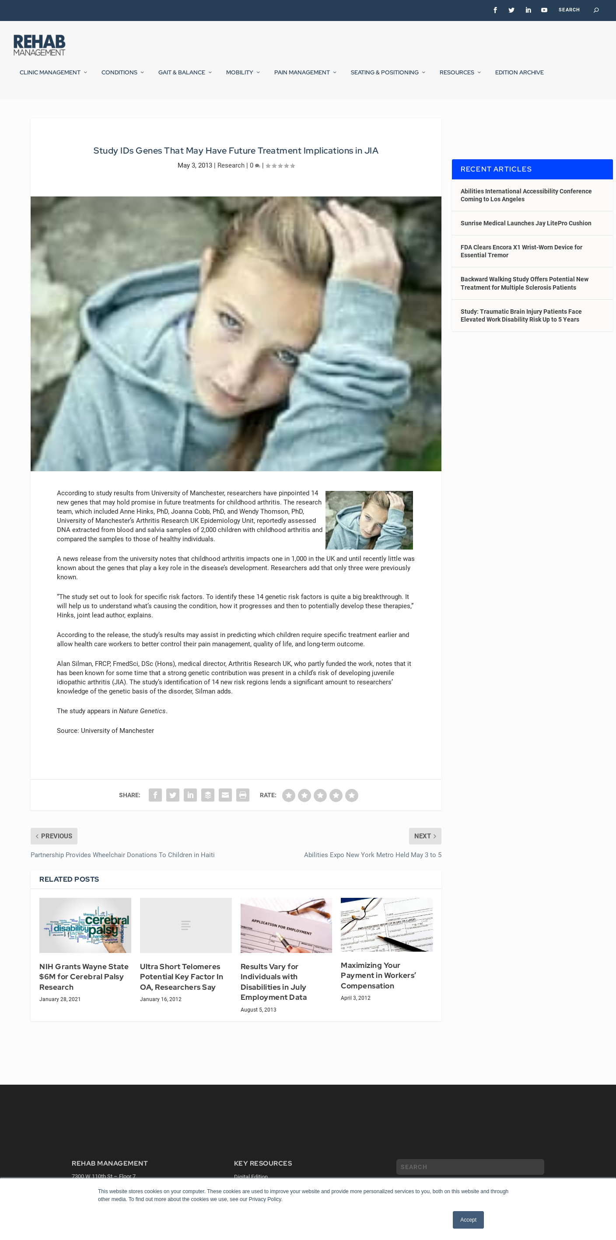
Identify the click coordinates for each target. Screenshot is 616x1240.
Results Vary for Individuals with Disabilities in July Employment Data (274, 1004)
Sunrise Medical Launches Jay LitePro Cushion (526, 245)
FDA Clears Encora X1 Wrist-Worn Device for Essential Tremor (521, 273)
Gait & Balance (181, 78)
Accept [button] (468, 1220)
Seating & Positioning (385, 78)
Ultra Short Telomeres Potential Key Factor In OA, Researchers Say (182, 999)
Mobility (239, 78)
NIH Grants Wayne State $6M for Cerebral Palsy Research (84, 999)
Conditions (119, 78)
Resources (457, 78)
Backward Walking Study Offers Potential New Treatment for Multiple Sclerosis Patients (524, 305)
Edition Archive (519, 78)
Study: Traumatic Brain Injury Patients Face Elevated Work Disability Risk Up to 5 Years (521, 338)
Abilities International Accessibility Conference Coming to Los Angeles (526, 217)
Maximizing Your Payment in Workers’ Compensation (378, 998)
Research (231, 188)
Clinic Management (50, 78)
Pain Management (302, 78)
